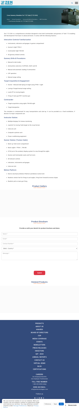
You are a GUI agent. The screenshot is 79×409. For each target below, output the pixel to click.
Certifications (39, 369)
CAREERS (39, 374)
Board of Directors (39, 332)
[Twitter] (37, 398)
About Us (40, 326)
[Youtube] (39, 398)
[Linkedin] (41, 398)
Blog (39, 366)
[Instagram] (43, 398)
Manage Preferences (20, 406)
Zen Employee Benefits (39, 376)
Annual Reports (39, 357)
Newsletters (39, 345)
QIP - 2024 (40, 354)
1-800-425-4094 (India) (40, 384)
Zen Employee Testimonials (39, 379)
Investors (39, 351)
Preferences (48, 404)
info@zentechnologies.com (39, 389)
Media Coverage (39, 339)
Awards (39, 329)
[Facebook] (35, 398)
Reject (55, 404)
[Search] (72, 3)
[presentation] (16, 265)
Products (39, 323)
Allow (61, 404)
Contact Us (39, 360)
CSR (39, 336)
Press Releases (39, 348)
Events (39, 342)
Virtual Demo (39, 363)
